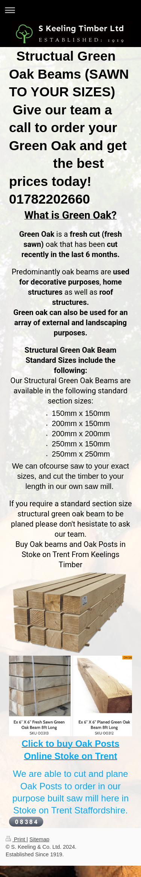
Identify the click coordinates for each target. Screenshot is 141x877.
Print (16, 839)
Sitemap (39, 839)
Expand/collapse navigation (70, 10)
